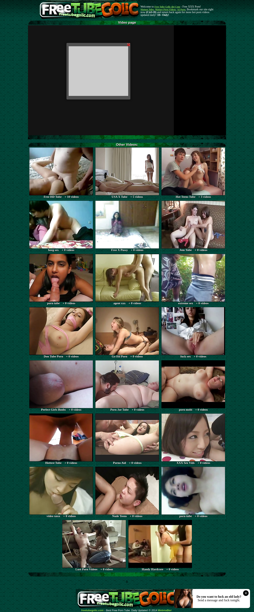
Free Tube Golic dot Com (167, 6)
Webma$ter (165, 610)
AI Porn (181, 9)
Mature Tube (147, 9)
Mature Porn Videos (165, 9)
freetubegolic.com (92, 610)
